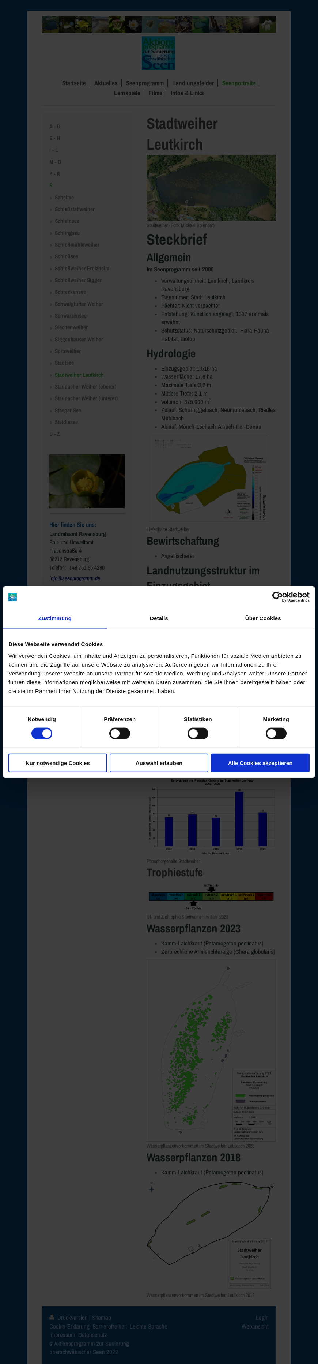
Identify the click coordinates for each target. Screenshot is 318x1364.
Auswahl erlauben (159, 763)
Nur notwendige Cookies (58, 763)
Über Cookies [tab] (263, 618)
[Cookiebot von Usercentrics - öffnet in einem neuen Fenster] (278, 597)
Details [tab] (159, 618)
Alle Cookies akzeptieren (260, 763)
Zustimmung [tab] (55, 618)
